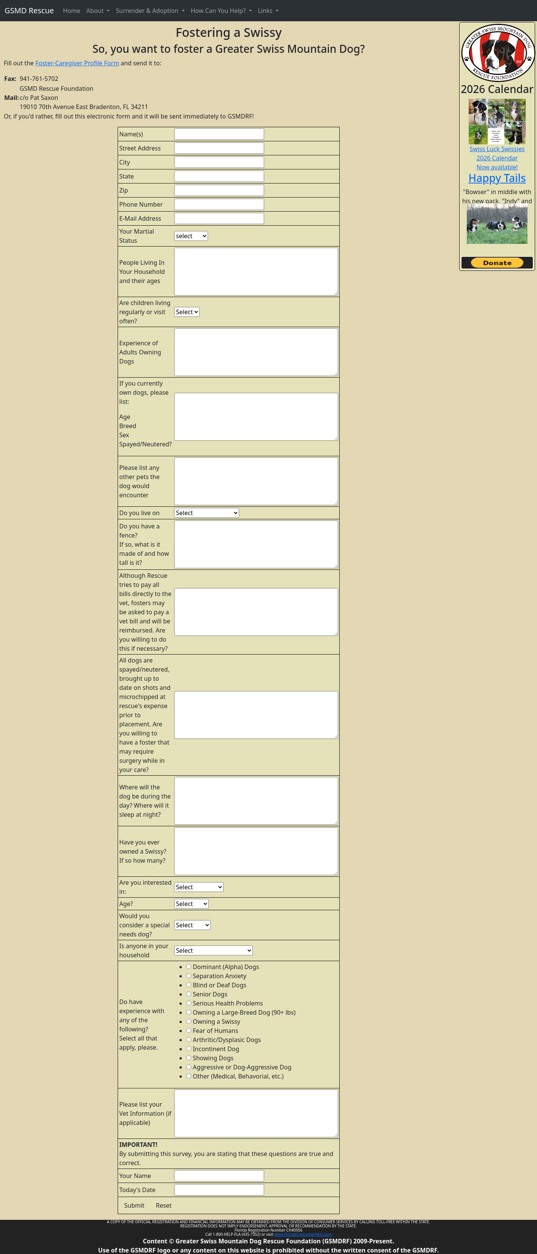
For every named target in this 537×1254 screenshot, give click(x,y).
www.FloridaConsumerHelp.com (303, 1234)
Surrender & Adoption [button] (148, 10)
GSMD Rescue (29, 10)
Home (71, 10)
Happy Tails (497, 178)
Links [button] (266, 10)
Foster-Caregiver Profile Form (77, 63)
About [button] (96, 10)
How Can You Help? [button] (219, 10)
